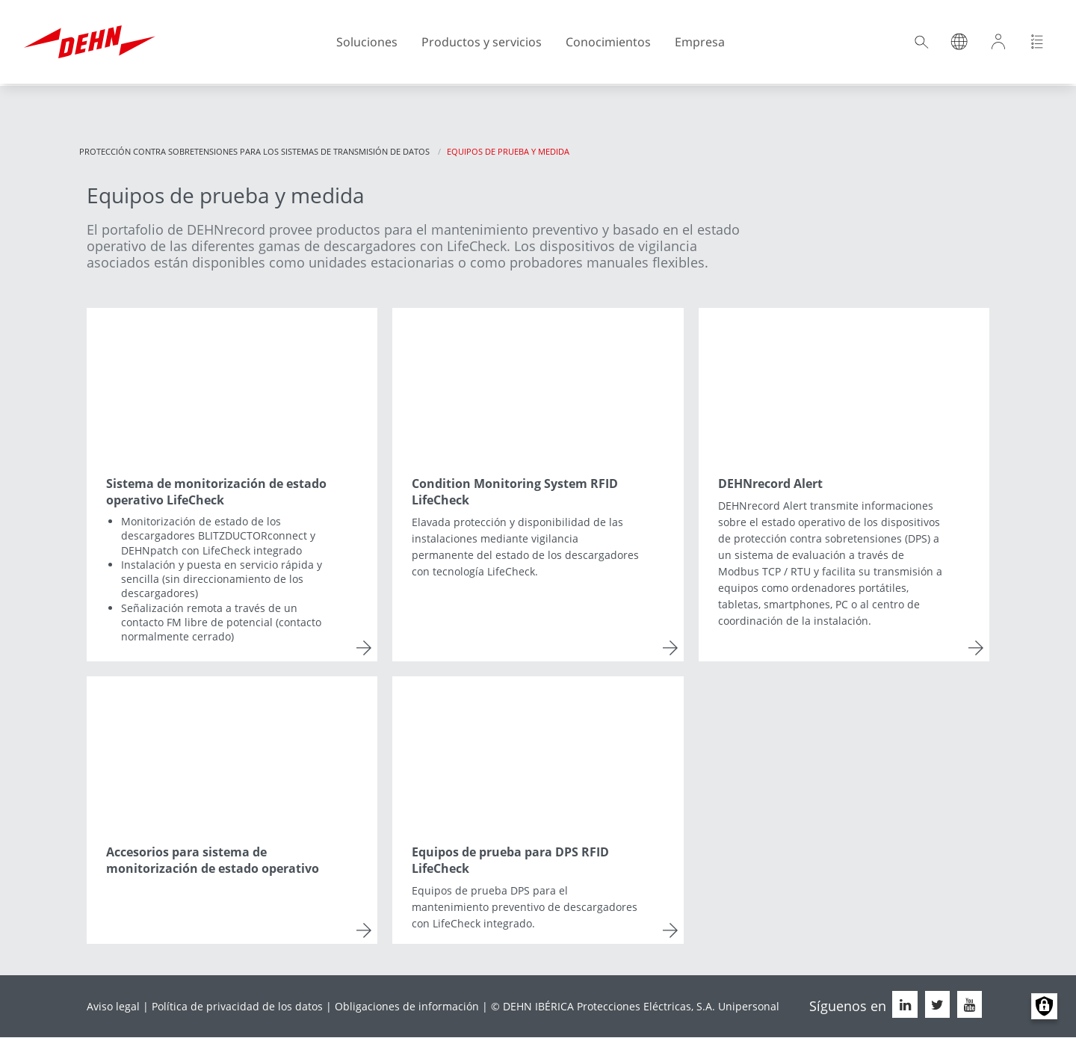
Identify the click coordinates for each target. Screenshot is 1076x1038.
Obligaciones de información (407, 1006)
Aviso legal (113, 1006)
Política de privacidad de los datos (237, 1006)
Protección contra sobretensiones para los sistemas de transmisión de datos (254, 151)
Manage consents (1044, 1006)
